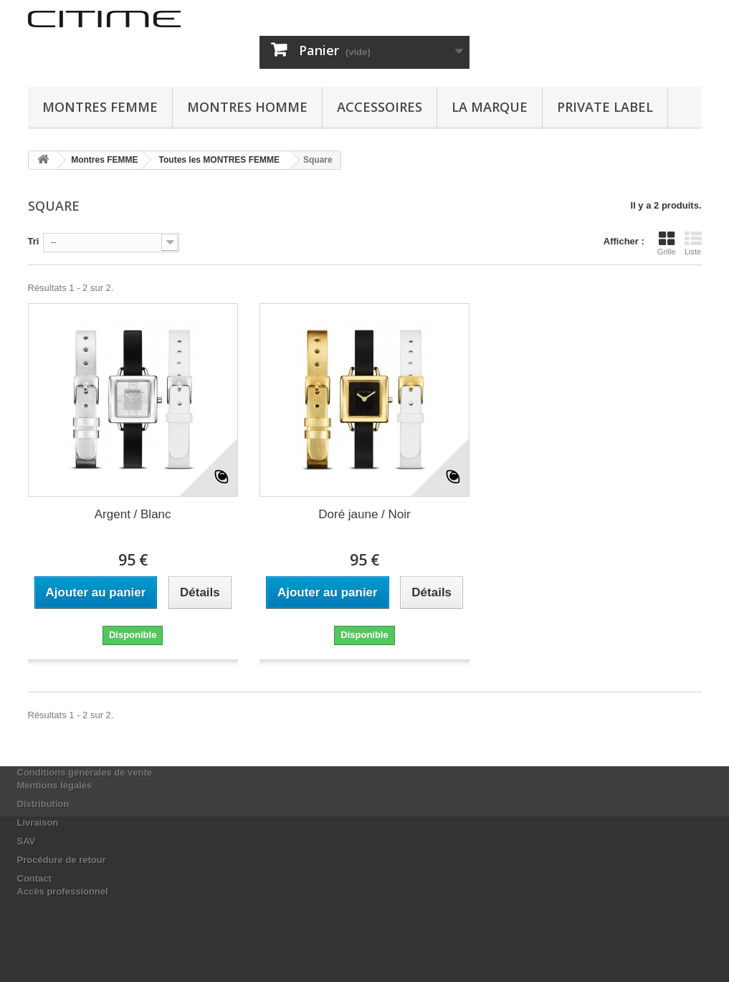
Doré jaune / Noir (364, 514)
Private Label (605, 106)
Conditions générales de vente (85, 772)
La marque (490, 106)
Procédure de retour (61, 859)
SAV (26, 841)
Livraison (38, 822)
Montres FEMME (100, 106)
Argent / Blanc (133, 514)
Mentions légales (54, 785)
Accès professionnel (62, 891)
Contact (34, 878)
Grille (666, 243)
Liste (693, 243)
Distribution (43, 804)
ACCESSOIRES (379, 106)
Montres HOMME (247, 106)
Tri (33, 241)
